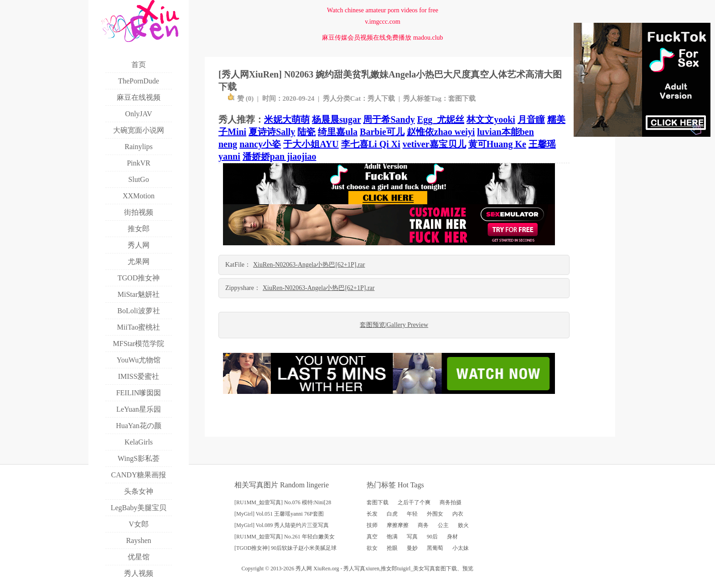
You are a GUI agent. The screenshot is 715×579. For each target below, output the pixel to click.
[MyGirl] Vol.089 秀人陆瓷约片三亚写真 (281, 525)
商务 (423, 525)
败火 (463, 525)
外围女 (435, 514)
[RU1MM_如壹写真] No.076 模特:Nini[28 (282, 502)
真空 (372, 536)
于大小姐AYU (311, 144)
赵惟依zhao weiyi (441, 132)
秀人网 (303, 568)
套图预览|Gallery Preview (394, 324)
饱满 (392, 536)
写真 (412, 536)
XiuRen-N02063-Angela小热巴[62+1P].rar (309, 264)
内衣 (457, 514)
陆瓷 (306, 132)
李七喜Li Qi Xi (370, 144)
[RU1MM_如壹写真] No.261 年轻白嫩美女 (284, 536)
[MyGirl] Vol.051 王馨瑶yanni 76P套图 (279, 514)
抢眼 (392, 548)
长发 (372, 514)
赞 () (241, 98)
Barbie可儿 (382, 132)
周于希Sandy (388, 119)
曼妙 (412, 548)
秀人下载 (381, 98)
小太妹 (460, 548)
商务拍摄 (450, 502)
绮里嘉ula (338, 132)
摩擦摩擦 (398, 525)
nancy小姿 (260, 144)
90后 (432, 536)
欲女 (372, 548)
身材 (452, 536)
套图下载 (462, 98)
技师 (372, 525)
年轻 (412, 514)
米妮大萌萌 (287, 119)
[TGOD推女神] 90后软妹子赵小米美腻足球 (285, 548)
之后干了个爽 (414, 502)
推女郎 (389, 568)
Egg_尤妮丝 (440, 119)
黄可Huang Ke (497, 144)
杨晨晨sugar (336, 119)
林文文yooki (490, 119)
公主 (443, 525)
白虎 (392, 514)
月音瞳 (531, 119)
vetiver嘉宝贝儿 (434, 144)
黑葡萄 (435, 548)
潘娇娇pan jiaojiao (279, 156)
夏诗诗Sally (272, 132)
